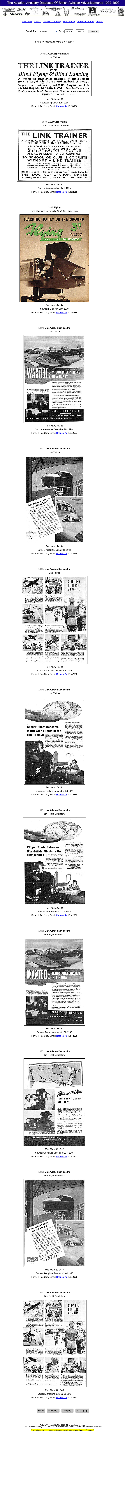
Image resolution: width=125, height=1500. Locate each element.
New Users (27, 21)
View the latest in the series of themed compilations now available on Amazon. (63, 1430)
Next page (53, 1410)
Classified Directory (52, 21)
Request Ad (61, 106)
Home (41, 1410)
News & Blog (69, 21)
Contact (99, 21)
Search (37, 21)
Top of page (82, 1410)
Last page (67, 1410)
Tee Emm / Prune (85, 21)
